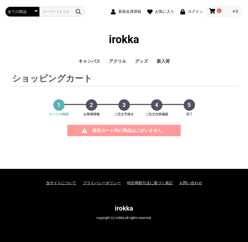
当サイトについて (61, 183)
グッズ (141, 61)
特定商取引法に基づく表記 (150, 183)
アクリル (117, 61)
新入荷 (163, 61)
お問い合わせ (190, 183)
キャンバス (89, 61)
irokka (124, 39)
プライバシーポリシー (102, 183)
